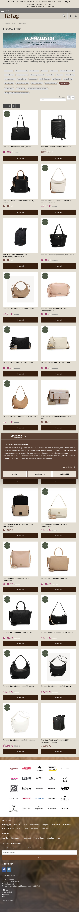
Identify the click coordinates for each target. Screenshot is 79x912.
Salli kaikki (64, 474)
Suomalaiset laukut (22, 83)
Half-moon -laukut (22, 75)
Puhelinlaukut (70, 75)
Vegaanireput (21, 88)
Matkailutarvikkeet (8, 828)
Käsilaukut (44, 71)
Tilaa (39, 857)
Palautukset (50, 838)
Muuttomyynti (6, 825)
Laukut (25, 825)
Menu (5, 11)
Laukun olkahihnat (51, 83)
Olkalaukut (54, 71)
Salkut (26, 828)
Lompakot (45, 825)
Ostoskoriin (20, 158)
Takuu (59, 838)
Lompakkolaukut (10, 79)
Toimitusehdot (38, 838)
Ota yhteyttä (26, 838)
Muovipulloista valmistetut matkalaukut (17, 93)
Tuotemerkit (45, 828)
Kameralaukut (9, 75)
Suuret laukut (34, 71)
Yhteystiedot (15, 838)
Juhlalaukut (33, 79)
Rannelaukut (22, 79)
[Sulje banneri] (50, 436)
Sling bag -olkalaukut (37, 75)
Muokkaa (39, 474)
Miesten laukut (9, 83)
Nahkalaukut (56, 79)
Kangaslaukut (68, 79)
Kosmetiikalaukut (37, 83)
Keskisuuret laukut (21, 71)
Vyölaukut (50, 75)
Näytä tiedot (67, 467)
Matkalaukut (56, 825)
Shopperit (59, 75)
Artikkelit (5, 838)
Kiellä (14, 474)
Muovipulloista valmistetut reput (37, 88)
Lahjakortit (34, 828)
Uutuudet (17, 825)
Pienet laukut (9, 71)
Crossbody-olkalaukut (67, 71)
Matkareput (67, 825)
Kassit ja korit (34, 825)
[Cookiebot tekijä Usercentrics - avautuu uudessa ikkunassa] (15, 436)
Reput (19, 828)
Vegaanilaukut (9, 88)
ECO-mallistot (64, 83)
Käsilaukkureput (44, 79)
